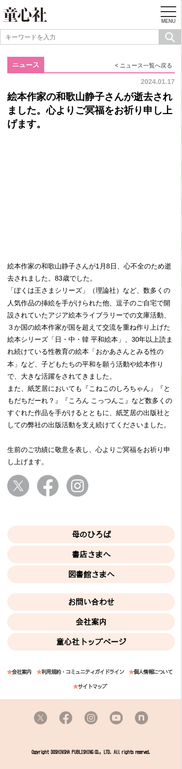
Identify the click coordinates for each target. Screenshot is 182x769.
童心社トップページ (91, 642)
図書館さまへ (91, 574)
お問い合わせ (91, 602)
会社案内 (91, 622)
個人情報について (152, 672)
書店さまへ (91, 554)
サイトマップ (92, 686)
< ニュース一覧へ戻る (143, 65)
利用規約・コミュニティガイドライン (82, 672)
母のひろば (91, 534)
